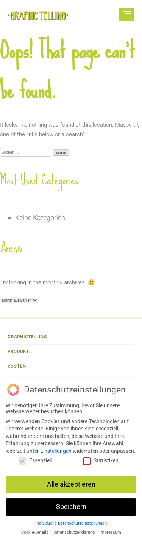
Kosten (17, 366)
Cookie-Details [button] (35, 535)
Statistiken (101, 464)
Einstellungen (56, 454)
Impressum (110, 535)
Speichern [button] (71, 510)
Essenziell (35, 464)
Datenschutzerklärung (74, 535)
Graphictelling (27, 336)
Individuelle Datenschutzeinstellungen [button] (71, 526)
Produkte (20, 351)
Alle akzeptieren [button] (71, 488)
